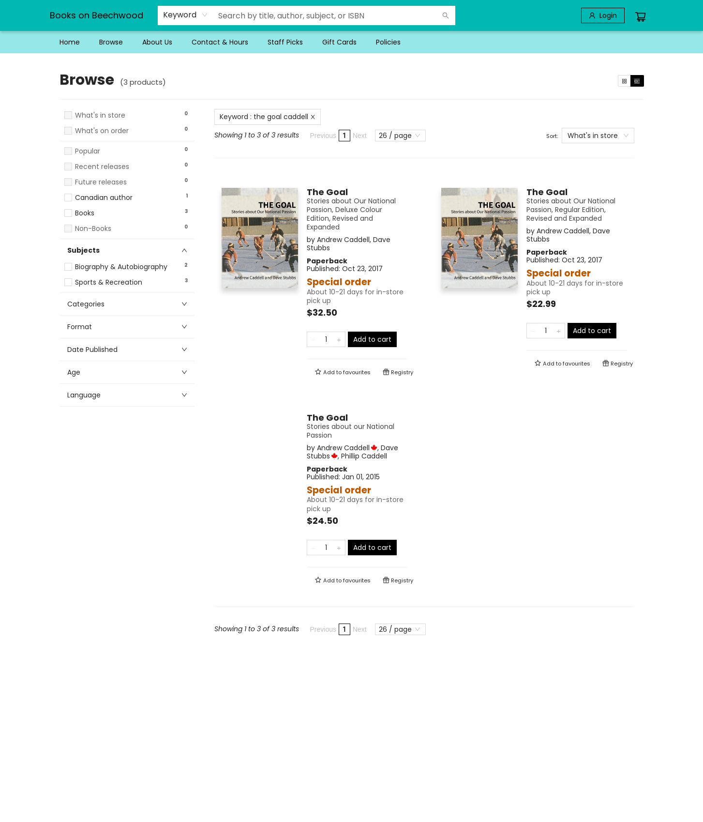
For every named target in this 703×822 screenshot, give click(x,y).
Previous (323, 135)
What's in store (100, 115)
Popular (87, 151)
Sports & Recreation (108, 282)
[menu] (352, 42)
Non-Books (93, 228)
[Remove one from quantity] (313, 339)
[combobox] (185, 15)
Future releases (101, 182)
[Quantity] (326, 339)
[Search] (445, 15)
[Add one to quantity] (339, 339)
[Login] (603, 15)
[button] (127, 140)
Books (84, 213)
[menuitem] (70, 42)
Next (360, 135)
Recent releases (102, 166)
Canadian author (104, 197)
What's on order (102, 131)
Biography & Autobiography (121, 267)
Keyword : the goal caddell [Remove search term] (267, 117)
